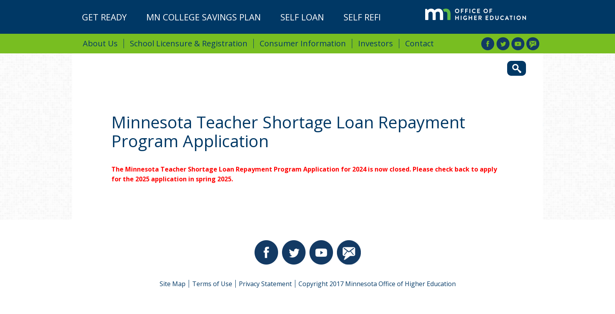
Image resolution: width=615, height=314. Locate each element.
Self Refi (362, 17)
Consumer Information (303, 43)
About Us (100, 43)
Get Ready (104, 17)
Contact (419, 43)
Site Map (173, 284)
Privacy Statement (265, 284)
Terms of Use (212, 284)
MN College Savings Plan (203, 17)
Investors (375, 43)
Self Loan (302, 17)
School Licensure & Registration (188, 43)
